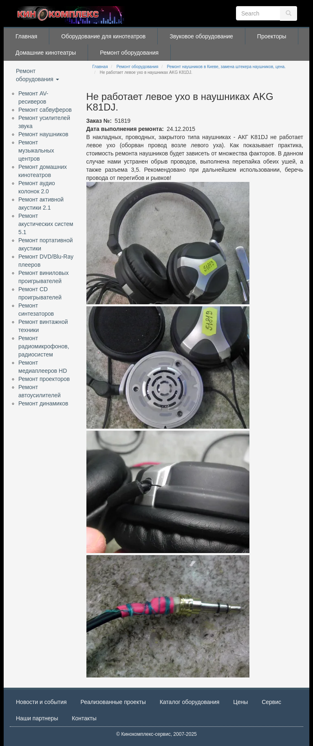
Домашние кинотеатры (45, 52)
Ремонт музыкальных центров (36, 150)
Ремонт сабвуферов (45, 109)
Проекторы (272, 36)
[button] (167, 243)
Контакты (84, 718)
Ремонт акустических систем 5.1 (45, 224)
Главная (26, 36)
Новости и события (41, 702)
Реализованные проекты (113, 702)
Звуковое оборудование (201, 36)
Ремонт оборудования (129, 52)
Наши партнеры (37, 718)
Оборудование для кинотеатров (103, 36)
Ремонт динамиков (43, 403)
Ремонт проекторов (44, 379)
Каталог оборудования (190, 702)
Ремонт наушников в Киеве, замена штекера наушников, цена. (226, 66)
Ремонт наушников (43, 134)
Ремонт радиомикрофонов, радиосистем (43, 346)
